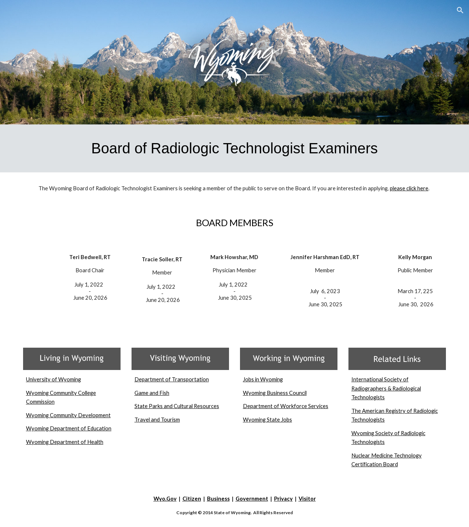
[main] (234, 148)
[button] (460, 10)
